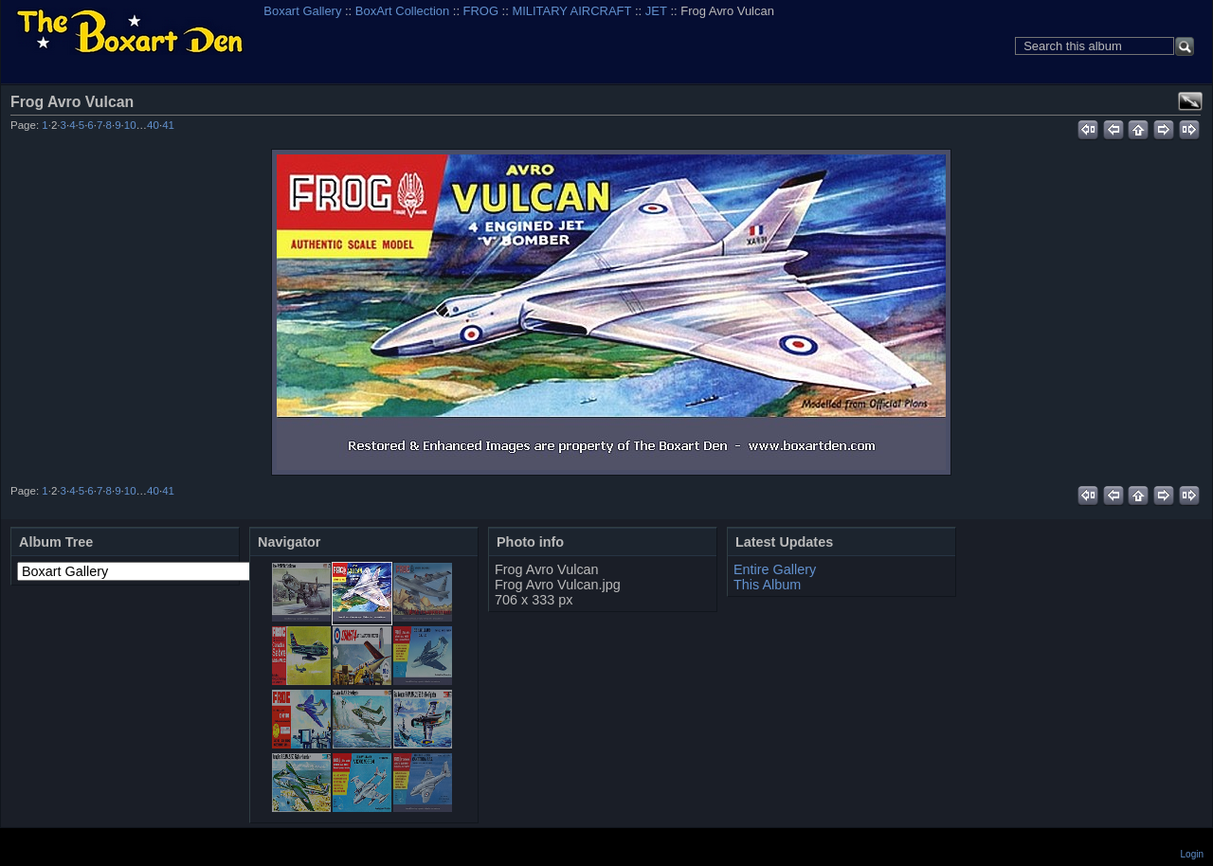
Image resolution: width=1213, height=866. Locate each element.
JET (656, 11)
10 (130, 125)
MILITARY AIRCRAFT (571, 11)
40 (153, 125)
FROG (480, 11)
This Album (767, 584)
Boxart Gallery (302, 11)
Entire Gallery (774, 569)
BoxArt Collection (402, 11)
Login (1192, 854)
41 (168, 125)
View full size (1190, 101)
